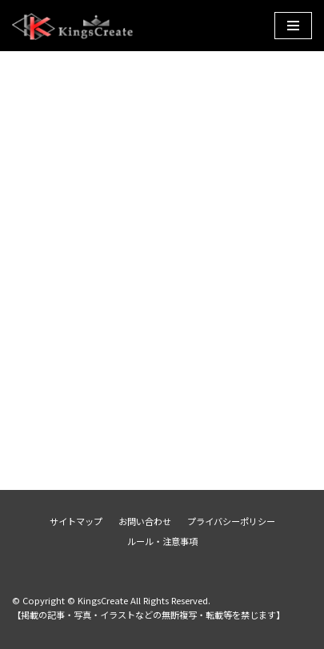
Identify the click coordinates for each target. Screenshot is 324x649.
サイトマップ (76, 521)
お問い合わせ (144, 521)
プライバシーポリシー (231, 521)
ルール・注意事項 (162, 541)
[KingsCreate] (74, 25)
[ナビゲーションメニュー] (293, 25)
